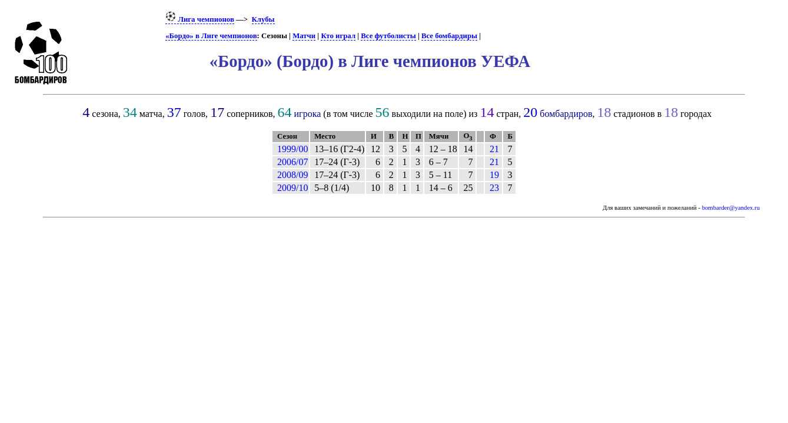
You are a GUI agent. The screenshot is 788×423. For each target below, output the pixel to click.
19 (494, 175)
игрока (307, 114)
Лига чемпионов (199, 19)
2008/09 (292, 175)
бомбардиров (566, 114)
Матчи (303, 36)
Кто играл (338, 36)
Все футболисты (388, 36)
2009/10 (292, 188)
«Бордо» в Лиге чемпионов (211, 36)
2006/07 (292, 162)
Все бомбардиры (449, 36)
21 (494, 149)
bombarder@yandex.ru (731, 207)
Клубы (263, 19)
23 (494, 188)
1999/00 (292, 149)
